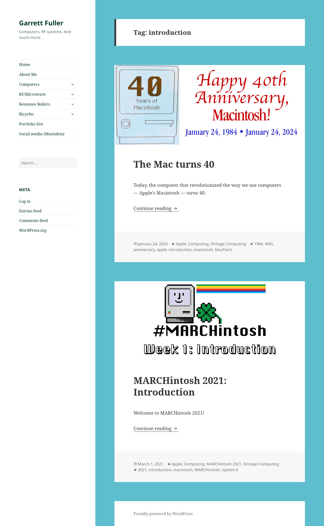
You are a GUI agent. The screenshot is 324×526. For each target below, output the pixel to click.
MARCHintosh (207, 469)
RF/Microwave (32, 94)
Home (24, 64)
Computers (29, 84)
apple (162, 249)
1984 (258, 243)
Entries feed (30, 211)
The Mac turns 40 (174, 164)
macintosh (203, 249)
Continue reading (156, 208)
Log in (24, 201)
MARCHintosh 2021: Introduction (180, 386)
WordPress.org (33, 230)
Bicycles (26, 114)
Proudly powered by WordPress (163, 513)
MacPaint (223, 249)
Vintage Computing (228, 243)
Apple (181, 243)
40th (269, 243)
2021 (142, 469)
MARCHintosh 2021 (223, 464)
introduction (180, 249)
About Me (28, 74)
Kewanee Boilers (34, 104)
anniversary (144, 249)
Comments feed (33, 220)
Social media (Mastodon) (41, 134)
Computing (198, 243)
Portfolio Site (31, 124)
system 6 (230, 469)
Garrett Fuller (41, 22)
